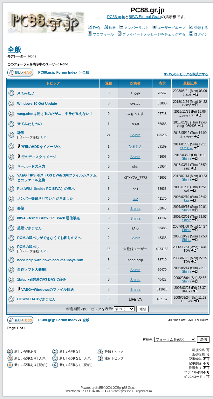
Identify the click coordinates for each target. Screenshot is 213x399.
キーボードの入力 (31, 166)
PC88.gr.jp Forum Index (57, 72)
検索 (110, 28)
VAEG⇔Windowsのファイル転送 (47, 289)
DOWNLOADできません (36, 299)
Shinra (135, 135)
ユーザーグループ (169, 28)
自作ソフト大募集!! (32, 269)
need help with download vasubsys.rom (50, 260)
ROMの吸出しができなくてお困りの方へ (49, 238)
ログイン (198, 34)
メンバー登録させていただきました (45, 198)
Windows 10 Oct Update (37, 103)
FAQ (94, 28)
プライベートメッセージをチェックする (151, 34)
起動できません (29, 228)
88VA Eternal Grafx (145, 17)
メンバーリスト (134, 28)
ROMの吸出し (28, 247)
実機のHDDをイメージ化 (40, 147)
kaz (135, 199)
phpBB (99, 387)
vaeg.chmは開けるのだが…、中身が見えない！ (55, 114)
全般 (14, 50)
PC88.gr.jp (116, 17)
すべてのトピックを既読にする (186, 74)
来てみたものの (29, 124)
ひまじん (135, 146)
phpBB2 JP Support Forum (136, 391)
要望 (20, 208)
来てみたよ (26, 93)
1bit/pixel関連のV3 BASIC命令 (41, 279)
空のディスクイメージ (38, 157)
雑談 (20, 133)
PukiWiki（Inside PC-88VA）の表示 (46, 188)
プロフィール (101, 34)
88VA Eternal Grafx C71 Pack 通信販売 (48, 218)
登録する (198, 28)
